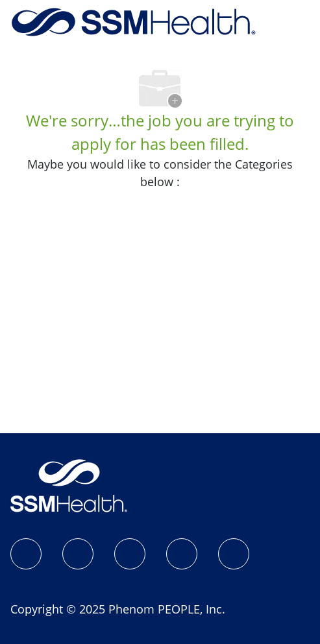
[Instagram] (77, 553)
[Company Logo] (134, 21)
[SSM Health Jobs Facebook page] (26, 553)
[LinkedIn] (129, 553)
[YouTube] (233, 553)
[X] (181, 553)
